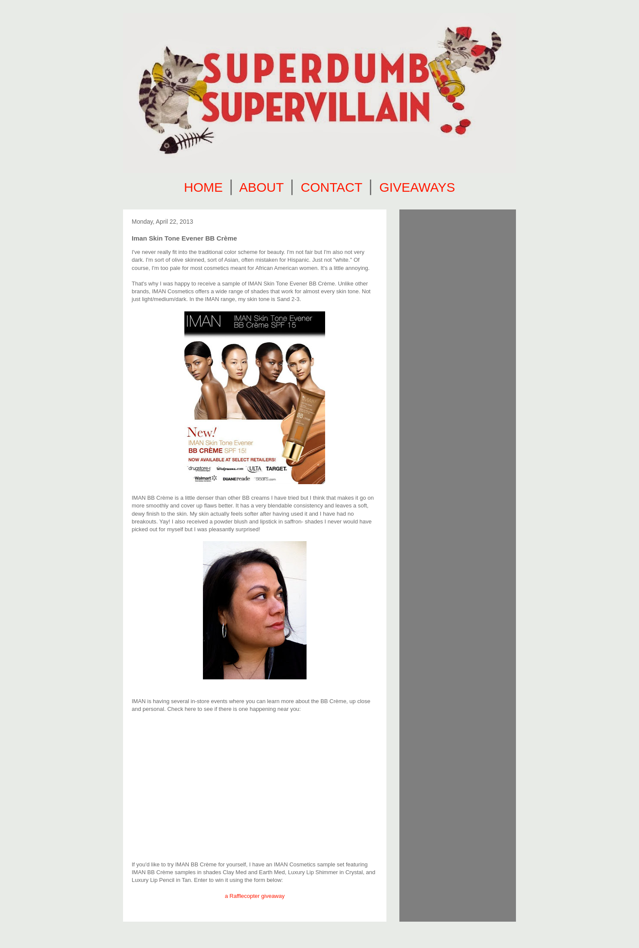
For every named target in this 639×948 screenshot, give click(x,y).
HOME (203, 187)
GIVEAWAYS (417, 187)
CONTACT (331, 187)
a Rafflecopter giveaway (255, 896)
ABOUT (261, 187)
